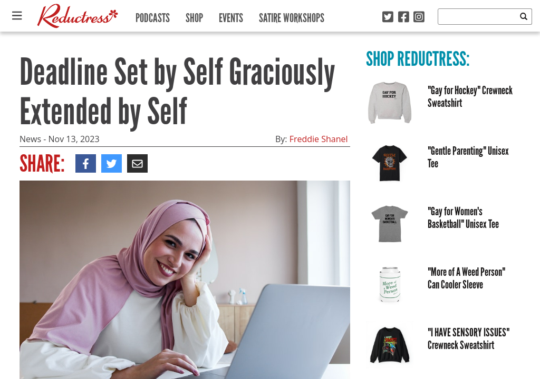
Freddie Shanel (319, 139)
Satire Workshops (291, 16)
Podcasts (153, 16)
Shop (194, 16)
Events (231, 16)
